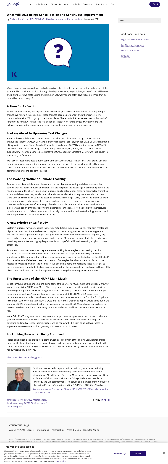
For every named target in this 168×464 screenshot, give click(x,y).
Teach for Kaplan (91, 429)
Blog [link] (113, 4)
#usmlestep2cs (14, 406)
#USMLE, (28, 399)
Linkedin (125, 55)
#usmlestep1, (41, 403)
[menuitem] (29, 4)
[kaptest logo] (13, 4)
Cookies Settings (119, 453)
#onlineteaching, (15, 403)
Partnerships (58, 429)
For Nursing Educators (132, 45)
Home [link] (29, 4)
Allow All (138, 453)
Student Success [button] (60, 4)
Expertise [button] (102, 4)
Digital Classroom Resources (135, 39)
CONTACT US (15, 425)
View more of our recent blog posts (24, 357)
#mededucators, (15, 399)
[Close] (164, 453)
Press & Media (74, 429)
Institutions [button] (41, 4)
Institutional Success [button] (82, 4)
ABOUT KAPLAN (17, 429)
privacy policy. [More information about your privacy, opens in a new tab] (60, 461)
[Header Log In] (154, 4)
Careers (31, 429)
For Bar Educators (130, 50)
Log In (27, 425)
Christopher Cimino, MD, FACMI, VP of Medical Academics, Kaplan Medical (46, 19)
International (43, 429)
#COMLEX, (29, 403)
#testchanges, (40, 399)
